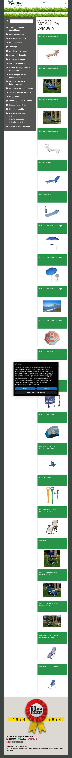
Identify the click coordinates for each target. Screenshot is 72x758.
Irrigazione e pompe (17, 59)
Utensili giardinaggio (17, 55)
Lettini (11, 116)
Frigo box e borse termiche (20, 92)
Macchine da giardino (18, 51)
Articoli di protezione (17, 38)
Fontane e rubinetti (17, 63)
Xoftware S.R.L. (44, 748)
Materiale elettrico (16, 34)
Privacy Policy (53, 748)
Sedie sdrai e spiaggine (16, 122)
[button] (56, 364)
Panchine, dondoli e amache (20, 101)
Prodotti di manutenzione (19, 126)
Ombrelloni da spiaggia (16, 119)
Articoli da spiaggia (17, 113)
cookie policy (41, 375)
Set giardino (14, 96)
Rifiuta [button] (25, 388)
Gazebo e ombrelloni (17, 105)
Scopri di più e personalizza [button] (36, 392)
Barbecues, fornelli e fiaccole (21, 88)
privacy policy (32, 369)
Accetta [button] (46, 388)
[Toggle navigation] (44, 3)
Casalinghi (13, 47)
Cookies (60, 748)
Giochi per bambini (16, 109)
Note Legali (9, 750)
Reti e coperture (15, 42)
